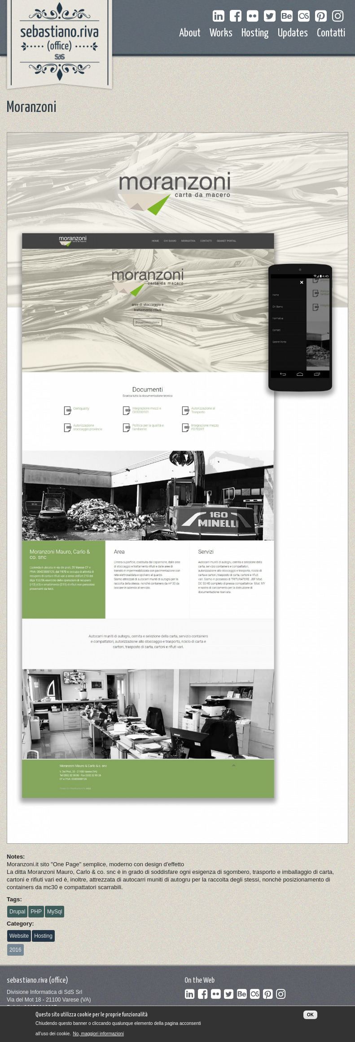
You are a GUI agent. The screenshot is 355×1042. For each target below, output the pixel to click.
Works (221, 33)
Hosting (255, 33)
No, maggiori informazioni (98, 1035)
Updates (293, 33)
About (190, 33)
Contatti (331, 33)
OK (310, 1017)
